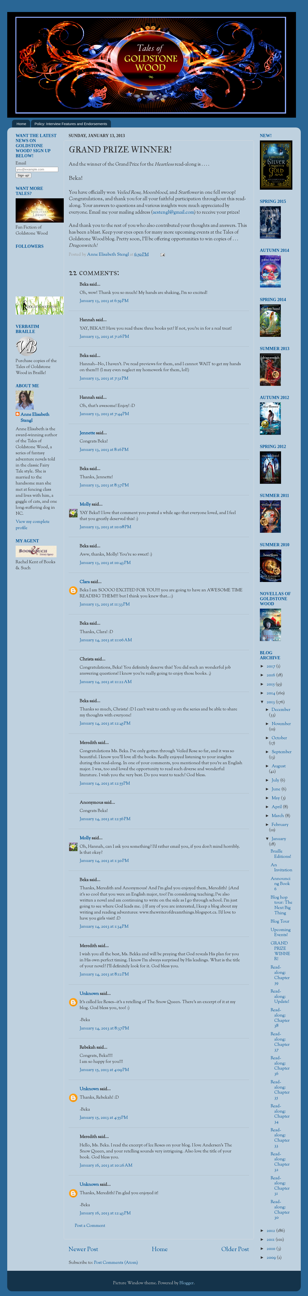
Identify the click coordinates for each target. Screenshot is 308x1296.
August (279, 766)
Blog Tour (280, 922)
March (278, 816)
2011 (271, 1240)
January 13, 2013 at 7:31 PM (104, 378)
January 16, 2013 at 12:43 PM (105, 1213)
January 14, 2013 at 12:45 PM (105, 724)
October (279, 738)
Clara (85, 582)
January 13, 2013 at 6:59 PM (104, 301)
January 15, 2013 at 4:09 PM (104, 1070)
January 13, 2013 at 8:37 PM (104, 485)
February (280, 825)
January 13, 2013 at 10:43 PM (105, 563)
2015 (271, 684)
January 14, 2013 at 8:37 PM (104, 1028)
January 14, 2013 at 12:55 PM (105, 784)
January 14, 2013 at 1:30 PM (104, 861)
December (281, 710)
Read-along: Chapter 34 (280, 1114)
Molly (85, 505)
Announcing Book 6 (280, 884)
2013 (271, 702)
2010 (271, 1249)
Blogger (187, 1283)
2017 (271, 666)
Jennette (87, 433)
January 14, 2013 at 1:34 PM (104, 927)
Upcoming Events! (281, 933)
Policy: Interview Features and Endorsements (71, 124)
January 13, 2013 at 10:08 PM (105, 527)
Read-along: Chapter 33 (280, 1138)
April (277, 807)
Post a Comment (90, 1226)
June (276, 789)
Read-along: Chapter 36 (280, 1066)
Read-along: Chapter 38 (280, 1018)
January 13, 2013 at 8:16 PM (104, 450)
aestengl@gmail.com (173, 212)
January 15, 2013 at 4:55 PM (104, 1118)
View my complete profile (33, 525)
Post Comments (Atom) (116, 1263)
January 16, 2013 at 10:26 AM (106, 1166)
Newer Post (83, 1249)
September (282, 752)
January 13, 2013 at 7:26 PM (104, 337)
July (276, 780)
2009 (272, 1258)
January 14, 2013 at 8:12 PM (104, 974)
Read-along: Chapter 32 (280, 1162)
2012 (271, 1231)
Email (21, 163)
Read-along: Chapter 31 (280, 1186)
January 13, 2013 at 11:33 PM (105, 604)
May (276, 798)
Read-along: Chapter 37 (280, 1042)
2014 (271, 693)
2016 (271, 675)
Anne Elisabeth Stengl (34, 418)
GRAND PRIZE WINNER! (280, 951)
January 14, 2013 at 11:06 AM (106, 640)
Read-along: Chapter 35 (280, 1090)
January (279, 839)
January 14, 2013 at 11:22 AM (106, 682)
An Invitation (281, 868)
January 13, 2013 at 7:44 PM (104, 414)
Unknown (89, 994)
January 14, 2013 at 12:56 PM (105, 819)
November (281, 724)
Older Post (235, 1249)
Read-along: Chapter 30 (280, 1210)
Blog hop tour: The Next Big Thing (281, 905)
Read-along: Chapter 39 (280, 975)
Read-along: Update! (280, 996)
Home (21, 124)
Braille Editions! (281, 854)
